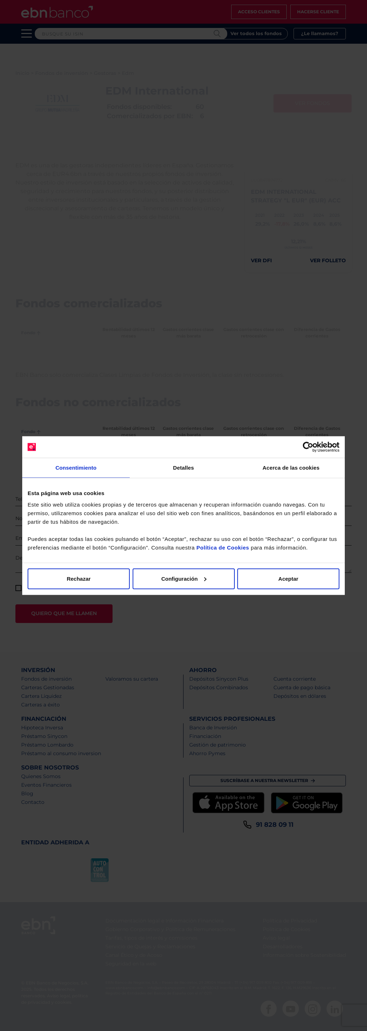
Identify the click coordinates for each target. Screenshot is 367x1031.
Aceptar (288, 578)
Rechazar (79, 578)
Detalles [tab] (183, 468)
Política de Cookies (222, 547)
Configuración (183, 578)
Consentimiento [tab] (76, 468)
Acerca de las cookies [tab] (291, 468)
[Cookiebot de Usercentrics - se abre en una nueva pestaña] (308, 447)
